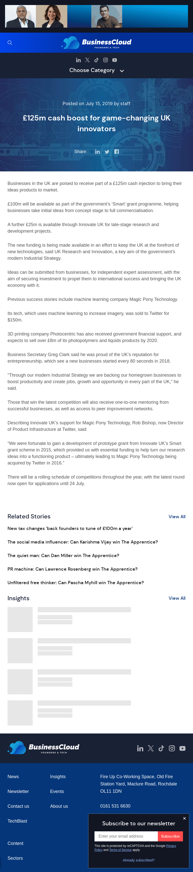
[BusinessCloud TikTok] (96, 60)
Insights (58, 776)
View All (177, 516)
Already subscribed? (139, 860)
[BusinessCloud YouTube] (114, 60)
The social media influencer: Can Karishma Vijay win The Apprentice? (83, 542)
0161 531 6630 (115, 806)
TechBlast (17, 821)
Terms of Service (120, 850)
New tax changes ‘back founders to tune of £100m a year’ (70, 528)
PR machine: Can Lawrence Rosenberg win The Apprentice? (72, 569)
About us (59, 806)
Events (57, 791)
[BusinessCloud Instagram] (105, 60)
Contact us (18, 806)
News (13, 776)
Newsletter (18, 791)
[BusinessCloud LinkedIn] (78, 60)
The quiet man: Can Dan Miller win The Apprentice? (63, 555)
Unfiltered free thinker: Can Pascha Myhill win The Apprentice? (76, 582)
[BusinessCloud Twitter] (87, 60)
